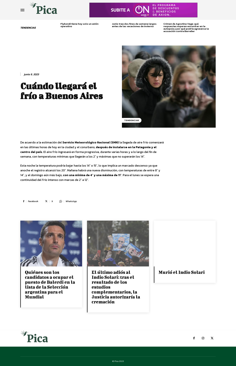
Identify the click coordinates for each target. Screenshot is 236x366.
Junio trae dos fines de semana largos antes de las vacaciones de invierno (134, 25)
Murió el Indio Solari (181, 272)
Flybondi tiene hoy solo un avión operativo (79, 25)
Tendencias (131, 120)
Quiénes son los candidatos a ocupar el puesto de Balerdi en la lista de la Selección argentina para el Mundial (50, 284)
